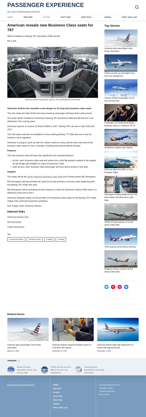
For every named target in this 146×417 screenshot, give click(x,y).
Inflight (49, 239)
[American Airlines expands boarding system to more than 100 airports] (73, 329)
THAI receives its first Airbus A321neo (120, 247)
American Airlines (16, 239)
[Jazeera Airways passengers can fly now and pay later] (10, 369)
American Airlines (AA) (18, 217)
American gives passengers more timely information (94, 370)
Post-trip (66, 17)
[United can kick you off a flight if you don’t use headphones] (44, 369)
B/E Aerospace (14, 222)
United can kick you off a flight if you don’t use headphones (61, 370)
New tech (88, 17)
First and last (129, 17)
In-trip (46, 17)
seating (61, 239)
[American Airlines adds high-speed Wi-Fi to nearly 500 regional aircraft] (118, 329)
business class (35, 239)
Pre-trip (28, 17)
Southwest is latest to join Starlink (118, 148)
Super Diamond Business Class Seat (44, 177)
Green (107, 17)
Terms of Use (104, 394)
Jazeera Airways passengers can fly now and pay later (27, 370)
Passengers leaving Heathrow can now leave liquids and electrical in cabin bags (120, 197)
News (10, 17)
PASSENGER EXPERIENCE (45, 5)
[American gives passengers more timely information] (28, 329)
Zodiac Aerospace (15, 227)
